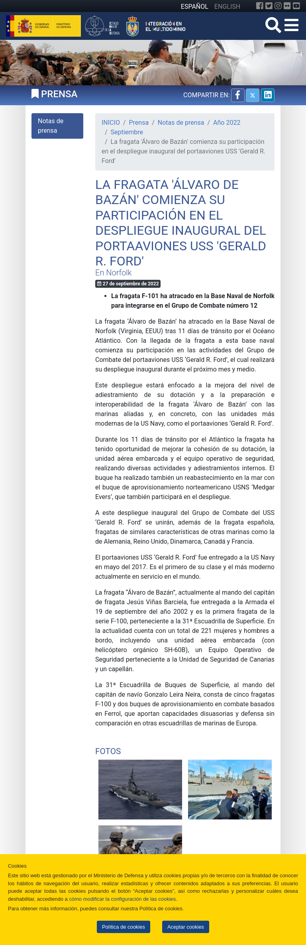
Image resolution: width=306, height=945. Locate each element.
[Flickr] (287, 6)
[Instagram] (278, 6)
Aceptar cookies (185, 927)
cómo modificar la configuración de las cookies (122, 899)
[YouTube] (296, 6)
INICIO (111, 122)
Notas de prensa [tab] (50, 125)
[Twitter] (269, 6)
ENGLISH (227, 6)
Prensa (139, 122)
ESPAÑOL (194, 6)
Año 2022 (226, 122)
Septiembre (127, 132)
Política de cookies (123, 927)
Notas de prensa (181, 122)
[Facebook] (259, 6)
